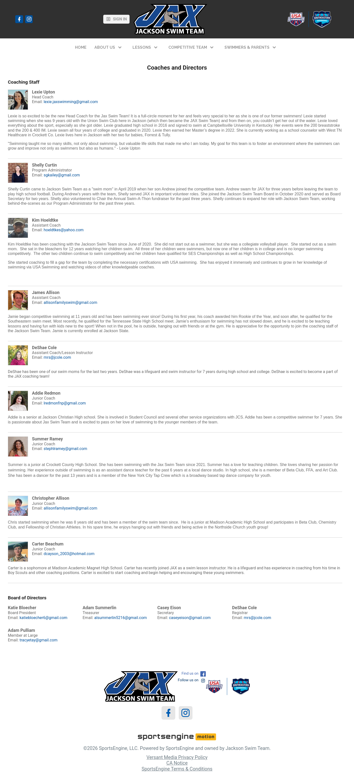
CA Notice (177, 763)
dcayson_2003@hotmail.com (69, 553)
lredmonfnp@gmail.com (65, 403)
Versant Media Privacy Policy (177, 757)
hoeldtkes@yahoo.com (64, 230)
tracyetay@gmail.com (38, 640)
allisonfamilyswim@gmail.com (70, 302)
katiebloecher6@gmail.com (43, 617)
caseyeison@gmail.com (189, 617)
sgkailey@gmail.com (62, 175)
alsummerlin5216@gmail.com (120, 617)
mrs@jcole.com (57, 357)
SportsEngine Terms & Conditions (177, 769)
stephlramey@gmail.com (65, 448)
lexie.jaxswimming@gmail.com (71, 101)
